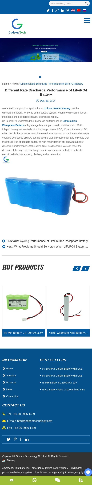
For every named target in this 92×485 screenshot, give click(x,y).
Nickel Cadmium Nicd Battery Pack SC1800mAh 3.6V (69, 332)
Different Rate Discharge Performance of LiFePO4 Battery (52, 83)
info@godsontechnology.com (34, 420)
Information (14, 360)
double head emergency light (51, 472)
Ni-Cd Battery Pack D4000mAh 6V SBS (63, 389)
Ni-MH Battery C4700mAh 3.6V (23, 332)
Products (11, 382)
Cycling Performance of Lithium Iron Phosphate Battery (54, 241)
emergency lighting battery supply (50, 468)
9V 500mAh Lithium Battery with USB (62, 375)
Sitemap (10, 460)
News (15, 83)
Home (5, 83)
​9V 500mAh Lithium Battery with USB (62, 368)
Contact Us (12, 396)
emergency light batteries (16, 468)
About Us (11, 375)
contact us (13, 405)
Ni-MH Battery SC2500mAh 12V (59, 382)
